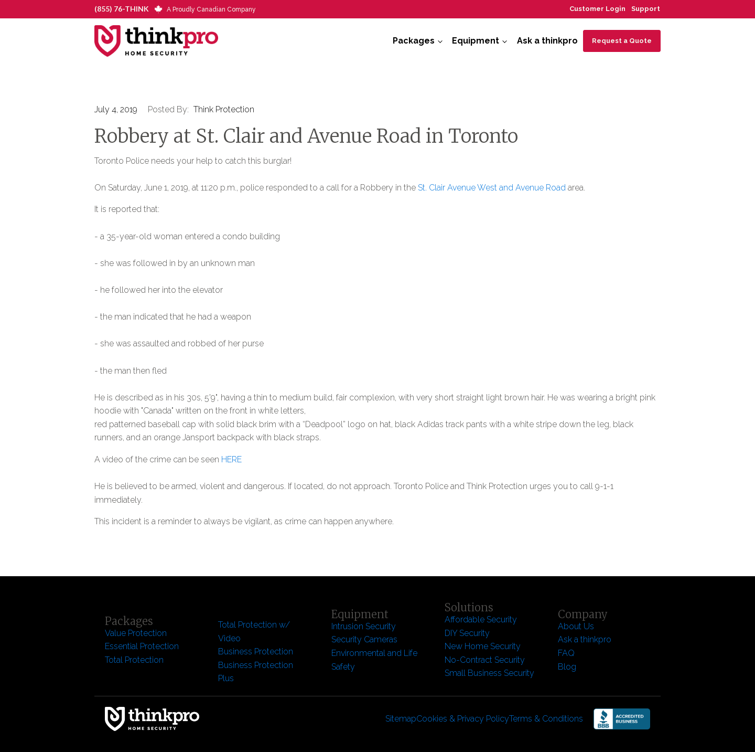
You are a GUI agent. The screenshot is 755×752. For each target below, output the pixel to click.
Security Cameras (364, 639)
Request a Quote (622, 41)
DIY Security (467, 633)
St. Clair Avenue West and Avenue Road (492, 188)
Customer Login (597, 9)
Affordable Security (482, 619)
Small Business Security (489, 673)
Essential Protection (142, 646)
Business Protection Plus (255, 672)
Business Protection (255, 651)
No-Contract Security (485, 660)
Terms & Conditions (546, 719)
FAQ (566, 653)
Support (645, 9)
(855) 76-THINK (121, 8)
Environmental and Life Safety (374, 660)
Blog (567, 667)
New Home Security (484, 646)
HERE (231, 459)
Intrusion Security (363, 626)
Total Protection (134, 660)
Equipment (475, 41)
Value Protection (136, 633)
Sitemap (400, 719)
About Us (576, 626)
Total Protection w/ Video (254, 631)
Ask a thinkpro (547, 41)
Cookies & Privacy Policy (462, 719)
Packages (414, 41)
